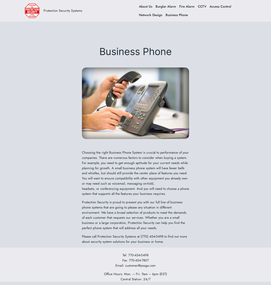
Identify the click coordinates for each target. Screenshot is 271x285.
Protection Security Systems (63, 10)
